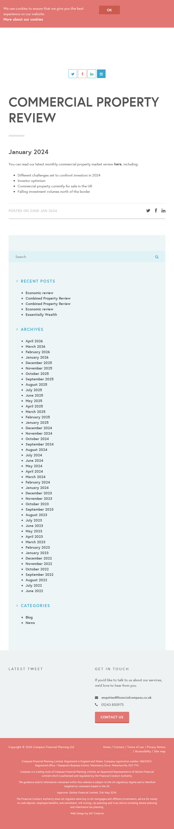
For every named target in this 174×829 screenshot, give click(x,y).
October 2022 (37, 569)
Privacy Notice (156, 747)
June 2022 (34, 590)
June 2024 (34, 460)
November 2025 (39, 368)
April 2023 (34, 536)
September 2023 (39, 509)
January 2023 (37, 552)
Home (107, 747)
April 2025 (34, 406)
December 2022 (39, 558)
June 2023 (34, 525)
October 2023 (37, 503)
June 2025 (34, 395)
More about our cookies (23, 19)
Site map (159, 751)
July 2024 (34, 455)
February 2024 (38, 482)
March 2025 (35, 411)
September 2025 (39, 378)
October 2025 (37, 373)
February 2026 (38, 351)
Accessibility (143, 751)
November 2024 (39, 433)
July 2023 (34, 520)
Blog (29, 617)
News (30, 622)
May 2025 (34, 400)
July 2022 (34, 585)
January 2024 (37, 487)
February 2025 (38, 416)
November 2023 (39, 498)
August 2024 (36, 449)
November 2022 (39, 563)
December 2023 (39, 493)
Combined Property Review (48, 298)
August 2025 (36, 384)
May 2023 (34, 531)
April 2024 (34, 471)
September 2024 (39, 444)
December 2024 (39, 427)
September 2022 (39, 574)
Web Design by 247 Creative (87, 813)
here (118, 164)
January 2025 (37, 422)
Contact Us (112, 717)
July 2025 (34, 389)
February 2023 (38, 547)
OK (109, 9)
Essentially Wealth (41, 314)
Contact (119, 747)
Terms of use (135, 747)
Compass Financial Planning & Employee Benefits (87, 48)
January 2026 (37, 357)
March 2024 (35, 476)
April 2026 (34, 340)
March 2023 (35, 541)
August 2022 (36, 579)
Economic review (39, 292)
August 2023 (36, 514)
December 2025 (39, 362)
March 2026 (35, 346)
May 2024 (34, 465)
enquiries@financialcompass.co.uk (123, 697)
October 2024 (37, 438)
